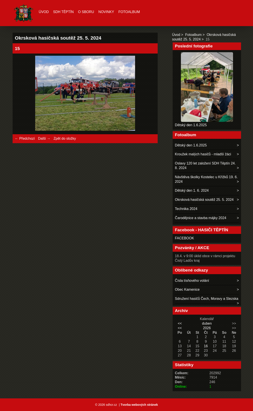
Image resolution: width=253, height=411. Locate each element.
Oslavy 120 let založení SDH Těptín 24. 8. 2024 (205, 165)
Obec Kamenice (187, 289)
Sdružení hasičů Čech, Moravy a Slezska (206, 298)
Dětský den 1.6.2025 (191, 125)
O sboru (86, 12)
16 (206, 346)
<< (180, 323)
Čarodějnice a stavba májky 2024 (200, 218)
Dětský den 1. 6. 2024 (192, 190)
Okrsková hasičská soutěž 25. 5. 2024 (204, 199)
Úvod (44, 12)
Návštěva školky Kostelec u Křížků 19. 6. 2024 (206, 179)
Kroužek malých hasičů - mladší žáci (203, 154)
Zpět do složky (65, 138)
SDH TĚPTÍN (63, 12)
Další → (44, 138)
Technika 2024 (186, 209)
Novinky (106, 12)
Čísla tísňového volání (192, 280)
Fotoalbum (129, 12)
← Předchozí (25, 138)
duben (207, 323)
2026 (207, 328)
